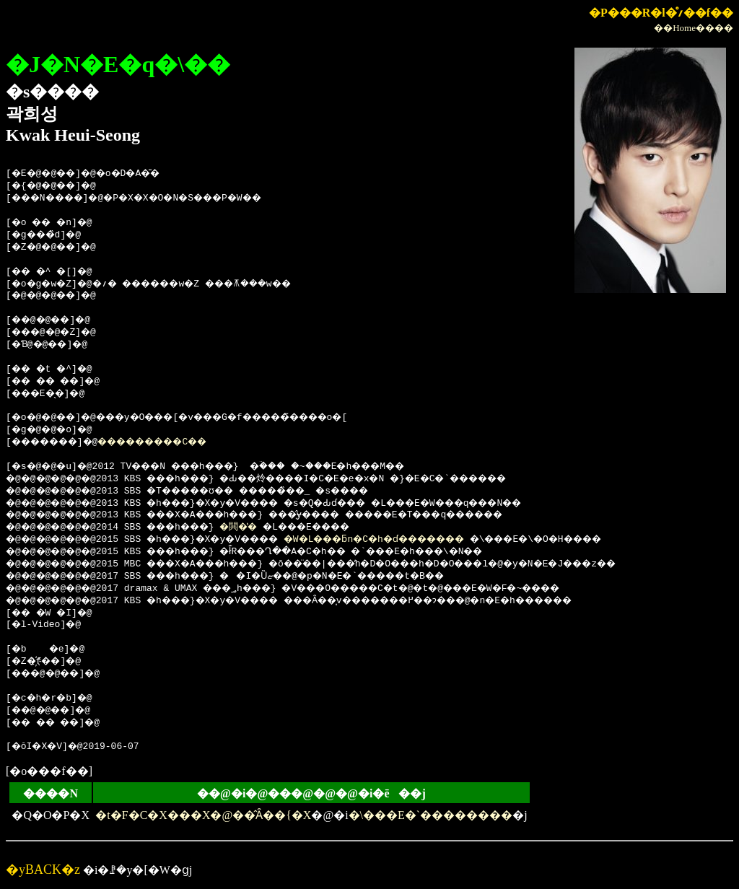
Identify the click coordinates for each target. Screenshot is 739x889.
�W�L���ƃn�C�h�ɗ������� (419, 539)
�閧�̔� (264, 527)
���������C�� (177, 442)
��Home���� (693, 27)
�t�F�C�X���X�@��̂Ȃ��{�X (203, 815)
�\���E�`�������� (431, 815)
